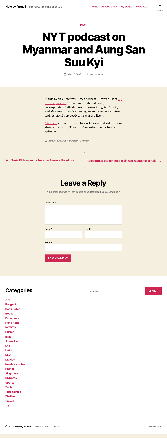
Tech (8, 391)
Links (8, 354)
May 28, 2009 (74, 74)
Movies (10, 363)
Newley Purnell (16, 6)
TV (7, 409)
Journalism (12, 345)
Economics (12, 322)
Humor (9, 336)
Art (7, 303)
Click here (51, 123)
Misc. (83, 25)
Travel (9, 405)
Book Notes (13, 313)
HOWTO (10, 331)
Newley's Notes (15, 368)
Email (88, 233)
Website (48, 246)
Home (95, 6)
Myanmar (84, 141)
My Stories (126, 6)
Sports (9, 386)
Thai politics (13, 395)
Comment (50, 207)
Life (7, 349)
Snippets (11, 382)
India (8, 340)
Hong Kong (12, 326)
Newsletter (142, 6)
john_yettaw (72, 141)
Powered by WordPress (47, 430)
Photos (10, 372)
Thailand (11, 400)
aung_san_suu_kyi (57, 141)
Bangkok (11, 308)
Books (9, 317)
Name (48, 233)
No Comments (96, 74)
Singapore (12, 377)
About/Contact (109, 6)
